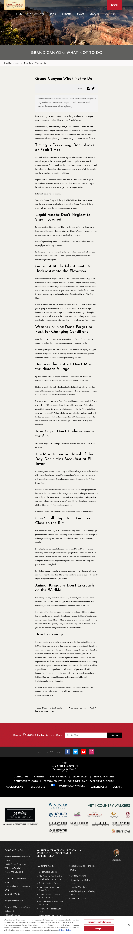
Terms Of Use (37, 786)
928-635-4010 (17, 872)
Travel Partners (104, 776)
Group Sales (80, 776)
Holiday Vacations (79, 887)
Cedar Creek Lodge (48, 872)
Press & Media (58, 776)
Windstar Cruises (78, 898)
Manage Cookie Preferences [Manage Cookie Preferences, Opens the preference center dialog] (99, 922)
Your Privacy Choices (68, 785)
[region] (66, 925)
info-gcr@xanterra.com (14, 900)
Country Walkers (78, 876)
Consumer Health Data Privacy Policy (91, 781)
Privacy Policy (53, 781)
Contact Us (21, 776)
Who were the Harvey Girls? (82, 708)
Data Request (99, 786)
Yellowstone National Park (51, 916)
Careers (39, 776)
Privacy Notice (65, 930)
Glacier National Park (48, 883)
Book (114, 5)
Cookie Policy (14, 786)
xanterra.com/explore (44, 695)
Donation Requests (26, 781)
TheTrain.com (40, 681)
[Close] (129, 925)
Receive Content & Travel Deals (37, 735)
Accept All (99, 929)
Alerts (117, 786)
